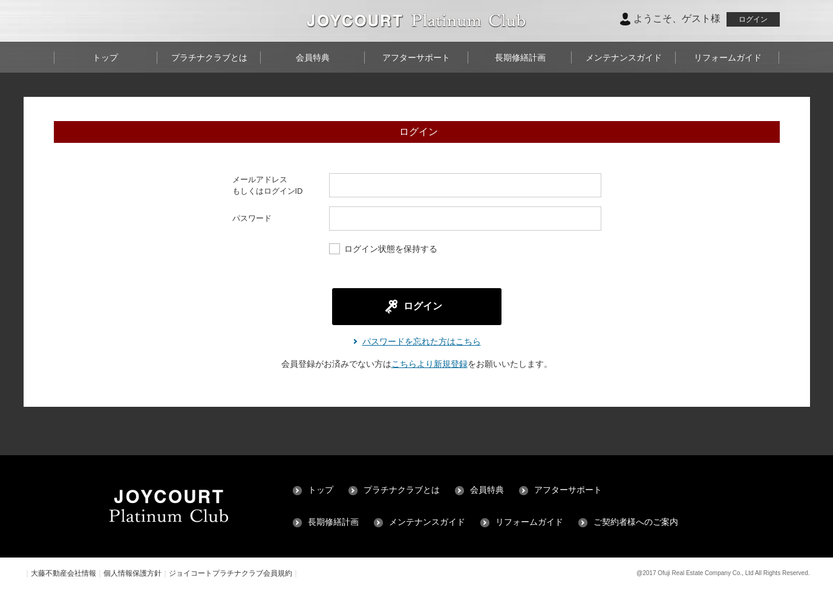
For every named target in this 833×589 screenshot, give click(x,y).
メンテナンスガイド (624, 57)
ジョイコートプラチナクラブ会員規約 (230, 573)
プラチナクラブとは (209, 57)
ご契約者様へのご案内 (635, 522)
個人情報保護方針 (132, 573)
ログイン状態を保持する (383, 249)
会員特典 (313, 57)
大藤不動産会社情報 (63, 573)
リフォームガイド (728, 57)
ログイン (753, 19)
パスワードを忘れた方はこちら (421, 341)
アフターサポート (416, 57)
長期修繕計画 (520, 57)
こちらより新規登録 (429, 364)
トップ (105, 57)
